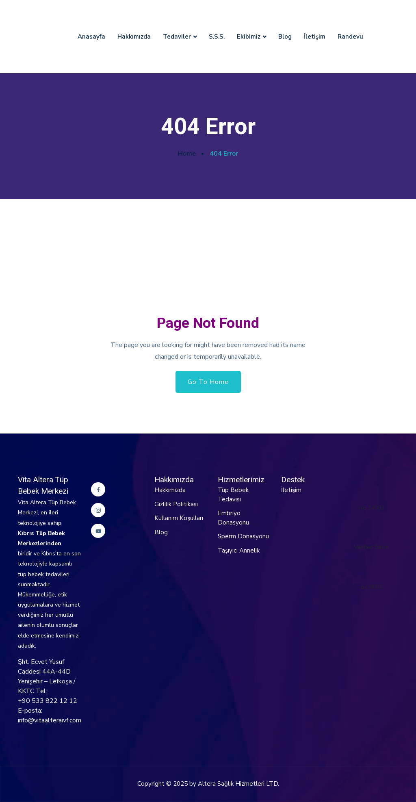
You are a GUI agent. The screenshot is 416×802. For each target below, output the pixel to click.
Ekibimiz (248, 37)
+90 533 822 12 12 (47, 700)
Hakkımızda (134, 37)
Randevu (350, 37)
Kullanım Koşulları (178, 518)
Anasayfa (91, 37)
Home (187, 153)
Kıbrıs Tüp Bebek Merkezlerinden (41, 538)
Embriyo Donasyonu (233, 518)
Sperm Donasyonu (243, 536)
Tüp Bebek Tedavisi (233, 494)
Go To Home (208, 381)
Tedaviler (177, 37)
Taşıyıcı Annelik (239, 550)
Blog (285, 37)
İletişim (314, 37)
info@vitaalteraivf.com (49, 720)
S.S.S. (217, 37)
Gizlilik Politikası (176, 504)
